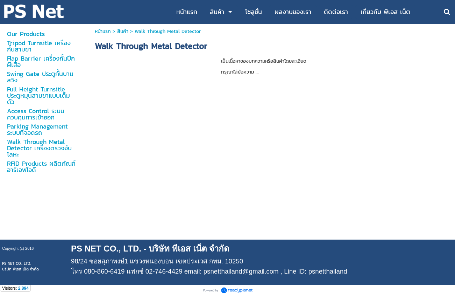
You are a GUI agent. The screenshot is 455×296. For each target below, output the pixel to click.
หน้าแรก (103, 31)
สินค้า (122, 31)
